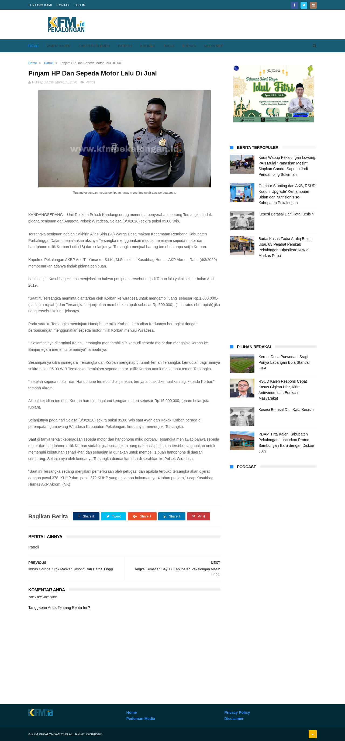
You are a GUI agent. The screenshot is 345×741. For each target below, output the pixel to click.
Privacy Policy (237, 712)
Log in (79, 5)
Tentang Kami (40, 5)
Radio (168, 46)
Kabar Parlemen (94, 46)
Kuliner (148, 46)
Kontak (63, 5)
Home (33, 46)
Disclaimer (234, 718)
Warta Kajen (59, 46)
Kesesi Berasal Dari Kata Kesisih (286, 214)
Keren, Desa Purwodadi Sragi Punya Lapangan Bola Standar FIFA (284, 362)
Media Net (213, 46)
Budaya (189, 46)
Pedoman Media (140, 718)
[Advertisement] (218, 24)
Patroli (125, 46)
